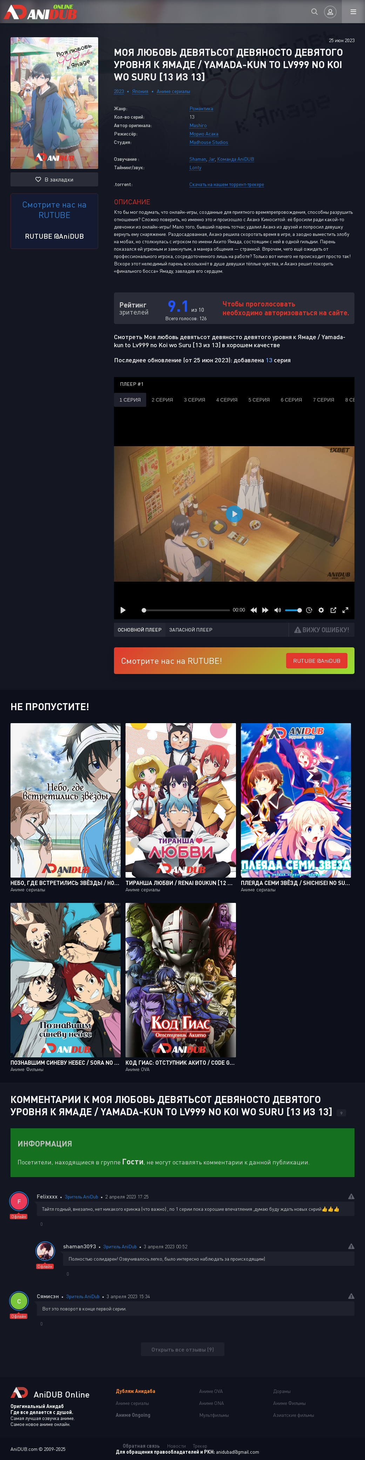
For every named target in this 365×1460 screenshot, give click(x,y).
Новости (176, 1446)
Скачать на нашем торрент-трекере (226, 184)
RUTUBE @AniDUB (54, 236)
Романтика (201, 108)
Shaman (197, 159)
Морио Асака (203, 134)
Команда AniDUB (235, 159)
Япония (140, 91)
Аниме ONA (211, 1403)
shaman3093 (79, 1246)
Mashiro (198, 125)
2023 (119, 91)
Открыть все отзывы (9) (182, 1349)
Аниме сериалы (173, 91)
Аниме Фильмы (289, 1403)
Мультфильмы (214, 1415)
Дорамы (282, 1391)
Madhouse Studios (208, 142)
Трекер (200, 1446)
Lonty (195, 167)
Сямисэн (48, 1296)
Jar (211, 159)
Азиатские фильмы (293, 1415)
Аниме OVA (211, 1391)
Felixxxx (47, 1196)
